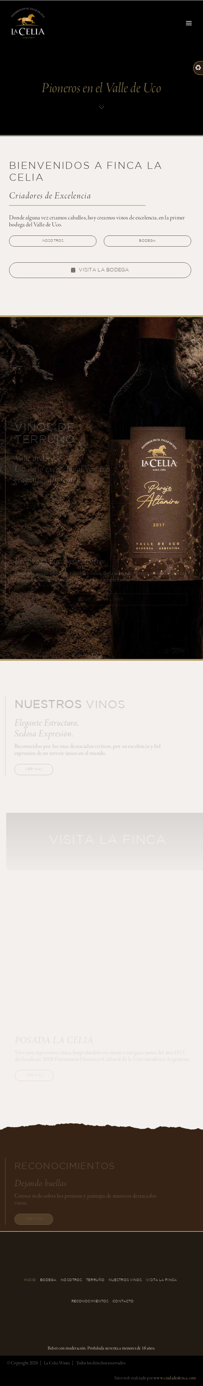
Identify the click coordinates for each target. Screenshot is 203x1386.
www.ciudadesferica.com (175, 1378)
